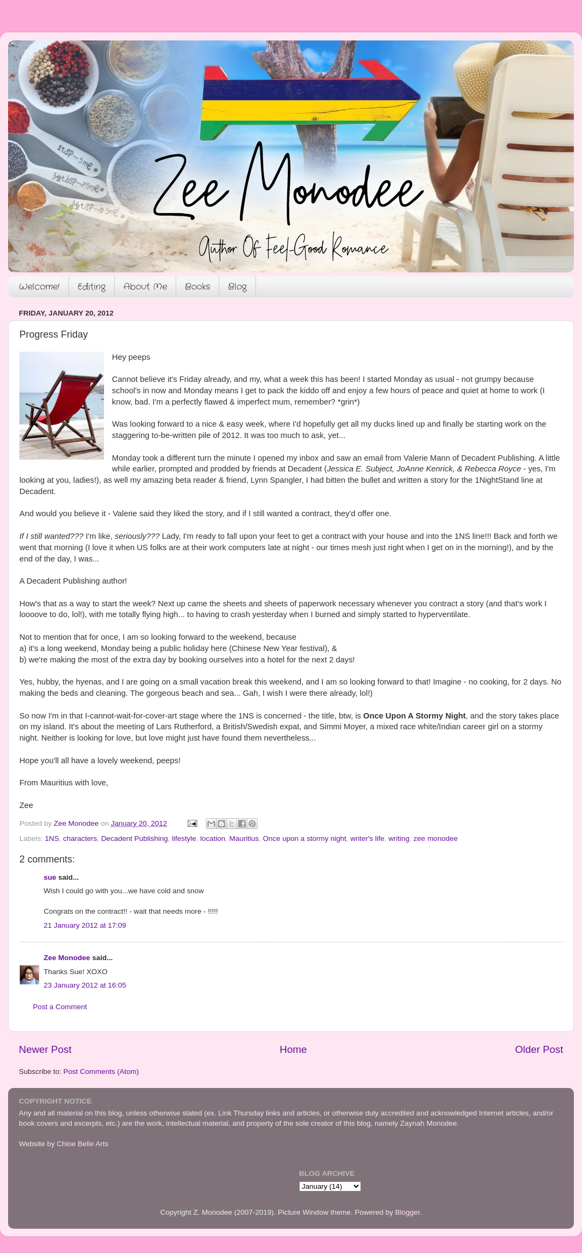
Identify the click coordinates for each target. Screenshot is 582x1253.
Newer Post (45, 1049)
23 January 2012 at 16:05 (85, 985)
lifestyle (184, 838)
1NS (52, 838)
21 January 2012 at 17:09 (85, 925)
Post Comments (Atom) (101, 1071)
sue (50, 877)
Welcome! (39, 286)
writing (399, 838)
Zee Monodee (67, 958)
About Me (145, 286)
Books (197, 286)
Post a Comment (60, 1007)
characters (80, 838)
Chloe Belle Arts (82, 1144)
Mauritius (244, 838)
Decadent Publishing (134, 838)
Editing (92, 286)
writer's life (367, 838)
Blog (237, 286)
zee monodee (435, 838)
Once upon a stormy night (305, 838)
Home (293, 1049)
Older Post (539, 1049)
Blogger (407, 1212)
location (213, 838)
